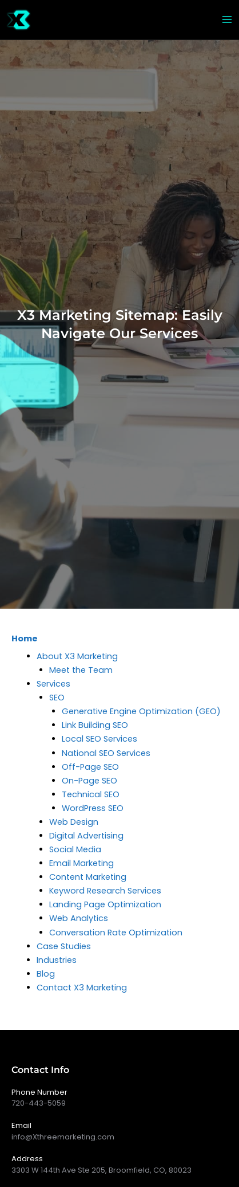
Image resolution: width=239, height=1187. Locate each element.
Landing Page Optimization (105, 904)
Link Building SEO (95, 725)
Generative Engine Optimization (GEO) (141, 711)
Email (21, 1125)
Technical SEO (91, 794)
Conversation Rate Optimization (115, 932)
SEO (57, 697)
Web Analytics (78, 918)
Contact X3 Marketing (82, 987)
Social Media (75, 849)
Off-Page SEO (90, 767)
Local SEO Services (99, 739)
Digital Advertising (86, 835)
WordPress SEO (93, 808)
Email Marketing (81, 863)
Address (27, 1158)
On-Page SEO (89, 780)
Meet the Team (81, 670)
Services (53, 684)
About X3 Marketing (77, 656)
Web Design (73, 822)
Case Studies (64, 946)
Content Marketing (87, 877)
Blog (46, 974)
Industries (57, 960)
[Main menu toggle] (227, 19)
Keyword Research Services (105, 890)
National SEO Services (106, 753)
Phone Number (39, 1092)
